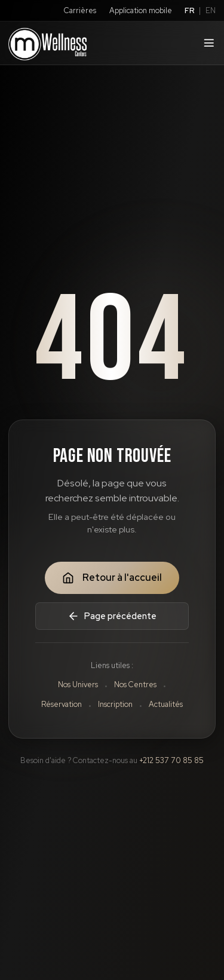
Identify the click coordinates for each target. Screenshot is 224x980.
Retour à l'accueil (112, 577)
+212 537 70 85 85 (171, 760)
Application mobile (140, 10)
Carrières (80, 10)
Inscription (115, 704)
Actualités (166, 704)
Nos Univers (78, 684)
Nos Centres (135, 684)
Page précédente (111, 616)
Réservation (61, 704)
